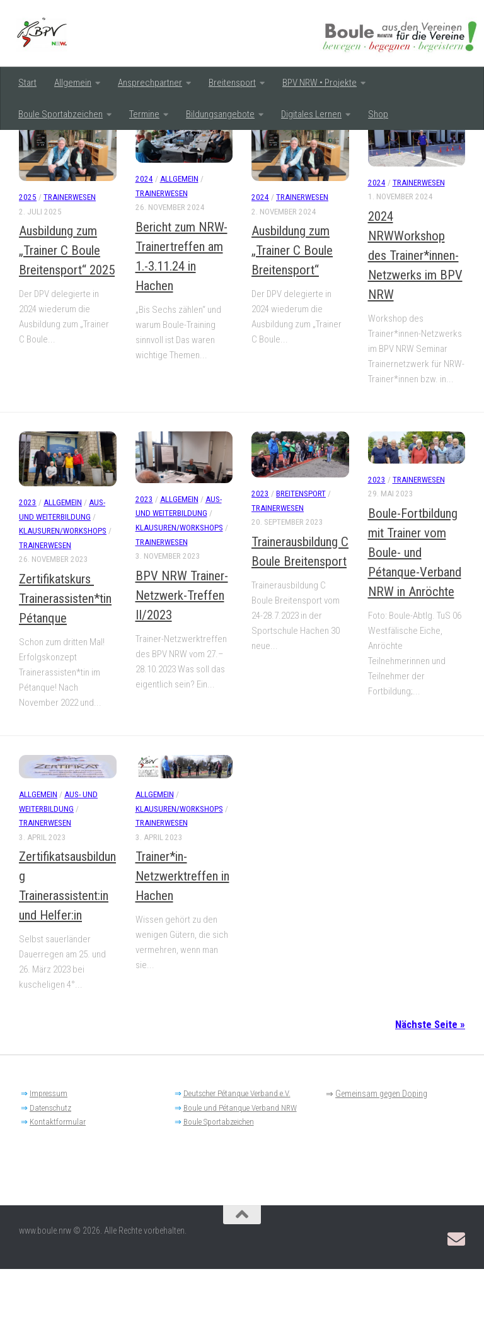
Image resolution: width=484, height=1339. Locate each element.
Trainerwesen (69, 267)
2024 (144, 249)
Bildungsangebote (220, 114)
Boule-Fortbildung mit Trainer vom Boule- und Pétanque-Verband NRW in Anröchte (414, 623)
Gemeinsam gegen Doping (381, 1164)
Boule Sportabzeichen (60, 114)
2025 (28, 267)
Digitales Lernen (311, 114)
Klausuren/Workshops (63, 601)
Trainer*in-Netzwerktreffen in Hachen (182, 947)
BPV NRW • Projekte (319, 82)
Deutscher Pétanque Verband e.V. (237, 1164)
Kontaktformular (58, 1192)
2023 (28, 573)
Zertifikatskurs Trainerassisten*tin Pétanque (65, 668)
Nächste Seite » (430, 1095)
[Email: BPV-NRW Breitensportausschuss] (456, 1309)
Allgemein (72, 82)
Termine (144, 114)
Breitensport (232, 82)
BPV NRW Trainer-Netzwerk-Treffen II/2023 (181, 665)
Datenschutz (50, 1178)
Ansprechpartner (150, 82)
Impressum (48, 1164)
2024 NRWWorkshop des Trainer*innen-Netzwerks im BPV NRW (415, 325)
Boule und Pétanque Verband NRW (240, 1178)
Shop (378, 114)
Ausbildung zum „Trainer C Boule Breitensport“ (292, 321)
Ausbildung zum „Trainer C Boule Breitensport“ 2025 (67, 321)
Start (27, 82)
